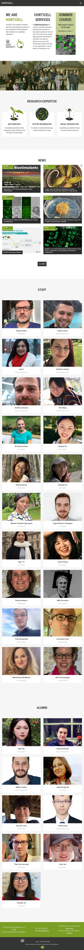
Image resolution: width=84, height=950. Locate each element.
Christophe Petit (62, 638)
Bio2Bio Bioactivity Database (13, 251)
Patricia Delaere (21, 600)
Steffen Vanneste (21, 407)
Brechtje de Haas (21, 446)
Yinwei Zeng (62, 825)
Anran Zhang (63, 561)
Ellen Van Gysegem (63, 677)
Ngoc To (21, 561)
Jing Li (21, 368)
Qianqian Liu (62, 484)
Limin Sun (62, 864)
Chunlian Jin (21, 902)
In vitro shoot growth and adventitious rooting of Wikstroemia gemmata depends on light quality (61, 189)
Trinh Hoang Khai (21, 638)
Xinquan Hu (62, 446)
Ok (42, 947)
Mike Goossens (62, 600)
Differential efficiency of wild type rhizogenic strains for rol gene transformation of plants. (63, 220)
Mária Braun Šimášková (21, 677)
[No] (82, 946)
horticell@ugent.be (43, 930)
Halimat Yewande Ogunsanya (21, 523)
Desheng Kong (21, 484)
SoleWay (69, 932)
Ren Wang (62, 407)
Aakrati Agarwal (63, 787)
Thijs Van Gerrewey (21, 864)
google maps (69, 928)
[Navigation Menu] (80, 3)
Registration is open (65, 31)
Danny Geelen (21, 330)
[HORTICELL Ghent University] (7, 3)
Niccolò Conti (21, 825)
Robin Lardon (63, 330)
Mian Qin (21, 748)
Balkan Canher (21, 787)
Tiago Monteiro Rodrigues (63, 523)
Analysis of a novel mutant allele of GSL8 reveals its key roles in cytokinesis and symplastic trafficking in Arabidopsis (63, 249)
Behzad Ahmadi (63, 748)
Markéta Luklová (62, 368)
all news (42, 263)
